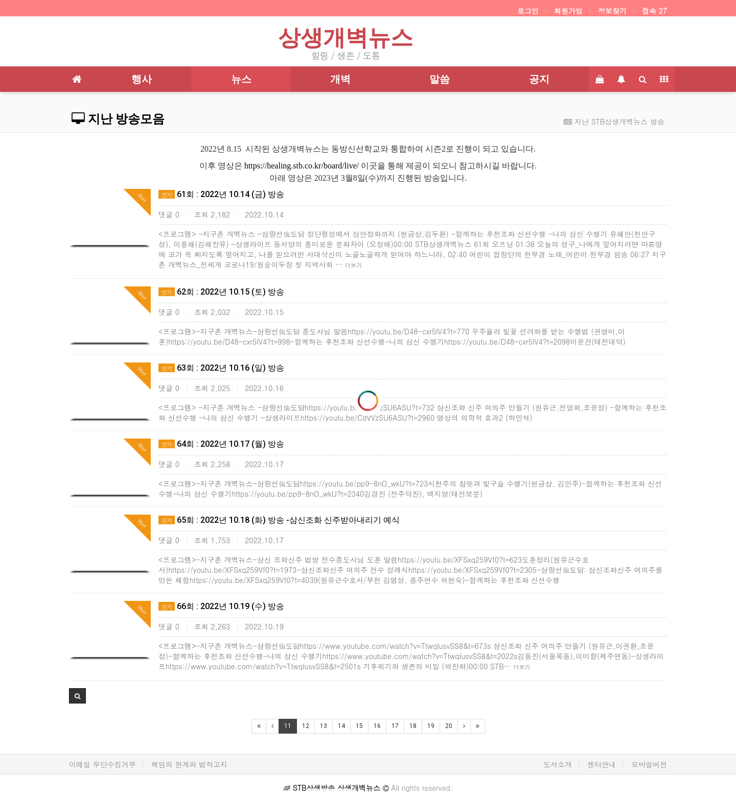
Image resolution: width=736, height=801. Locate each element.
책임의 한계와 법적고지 (189, 764)
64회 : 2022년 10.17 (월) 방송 (221, 444)
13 (323, 726)
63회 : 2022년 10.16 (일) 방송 (221, 368)
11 (287, 726)
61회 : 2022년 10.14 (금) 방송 (221, 194)
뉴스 (241, 79)
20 (448, 726)
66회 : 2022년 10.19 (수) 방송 (221, 606)
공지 (539, 79)
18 (413, 726)
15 (359, 726)
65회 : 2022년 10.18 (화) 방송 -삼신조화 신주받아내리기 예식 (279, 520)
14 (341, 726)
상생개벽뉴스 (345, 37)
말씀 (439, 79)
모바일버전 (649, 764)
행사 (141, 79)
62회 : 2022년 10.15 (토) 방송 (221, 292)
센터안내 (601, 764)
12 (305, 726)
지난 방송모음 (118, 119)
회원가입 (568, 11)
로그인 (528, 11)
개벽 (340, 79)
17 (395, 726)
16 (377, 726)
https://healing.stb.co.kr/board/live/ (301, 165)
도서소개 (557, 764)
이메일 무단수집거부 (102, 764)
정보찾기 (612, 11)
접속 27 (654, 11)
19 (430, 726)
